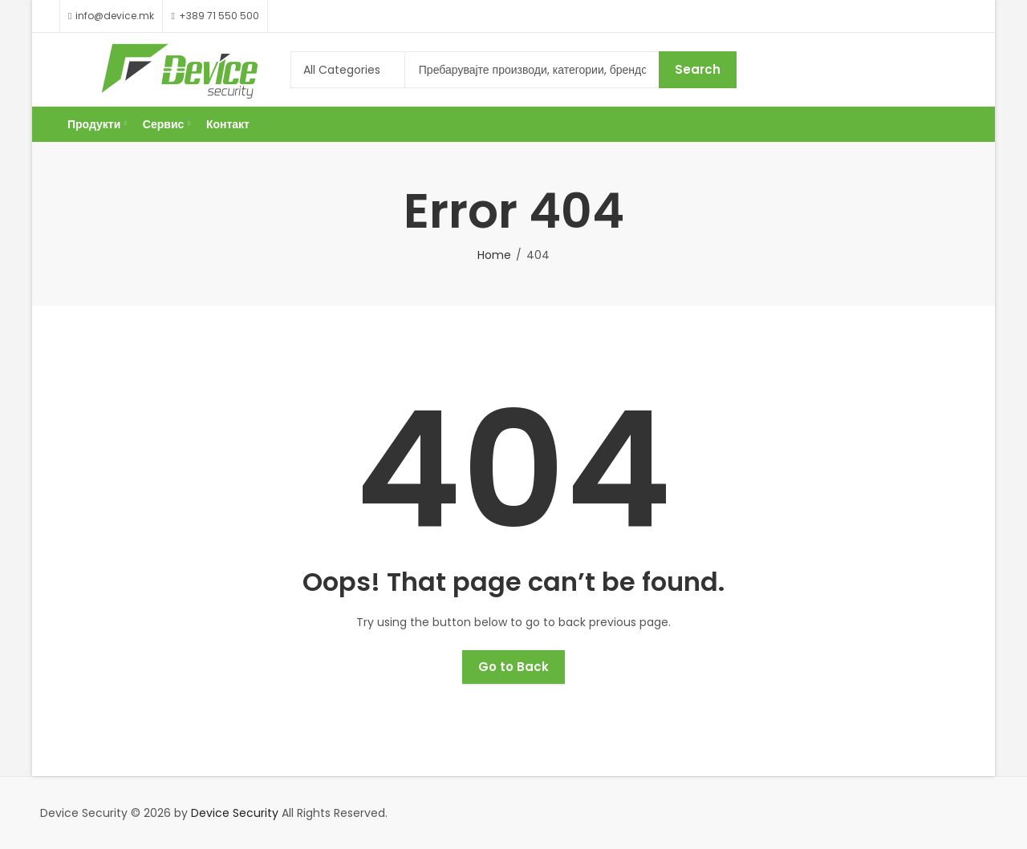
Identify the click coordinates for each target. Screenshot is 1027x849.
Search (698, 69)
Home (494, 255)
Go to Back (513, 666)
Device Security (234, 813)
